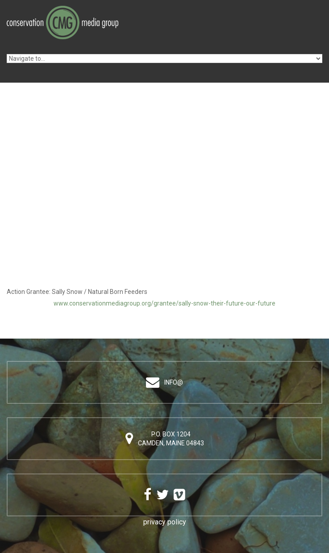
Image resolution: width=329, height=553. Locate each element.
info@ (173, 382)
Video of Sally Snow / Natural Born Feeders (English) (164, 216)
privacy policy (164, 522)
